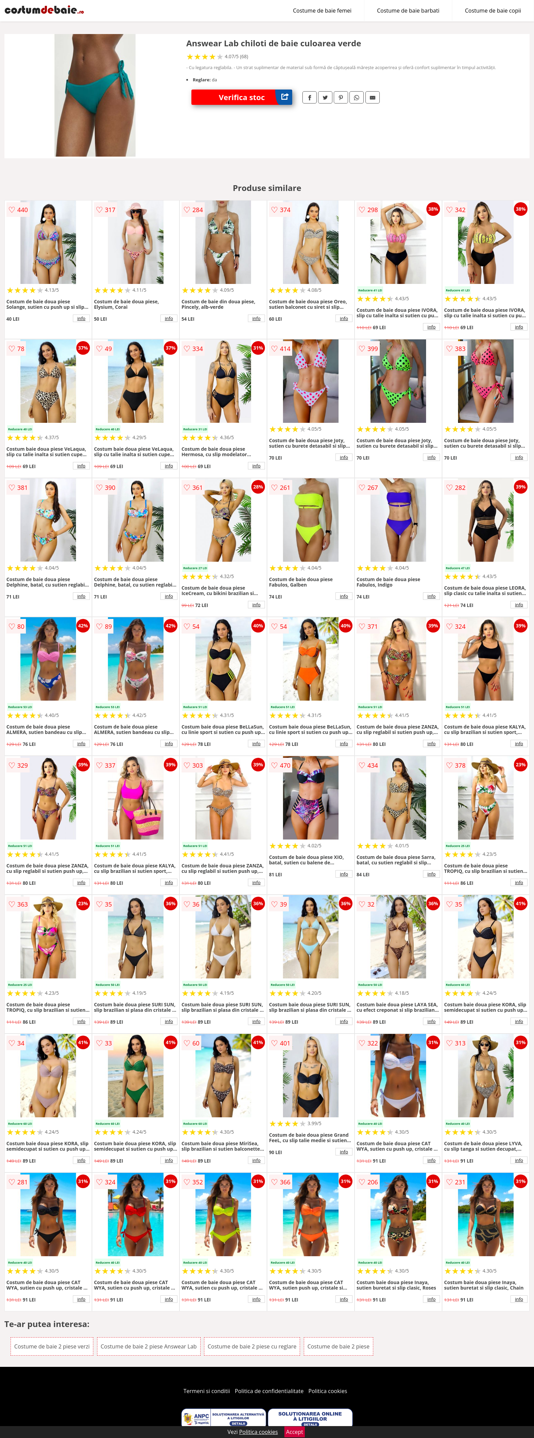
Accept (294, 1432)
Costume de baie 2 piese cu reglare (252, 1346)
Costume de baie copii (493, 10)
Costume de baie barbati (408, 10)
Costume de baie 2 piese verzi (52, 1346)
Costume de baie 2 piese (339, 1346)
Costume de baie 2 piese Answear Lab (149, 1346)
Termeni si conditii (207, 1391)
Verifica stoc (255, 97)
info (81, 318)
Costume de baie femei (322, 10)
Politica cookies (328, 1391)
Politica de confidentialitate (269, 1391)
